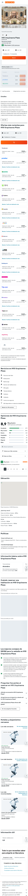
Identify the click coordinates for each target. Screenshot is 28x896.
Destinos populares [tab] (20, 857)
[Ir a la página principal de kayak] (9, 2)
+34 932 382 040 (6, 43)
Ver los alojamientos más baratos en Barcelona (21, 759)
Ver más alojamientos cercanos (22, 727)
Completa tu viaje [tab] (7, 857)
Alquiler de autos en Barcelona (11, 866)
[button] (2, 2)
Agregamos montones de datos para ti (14, 893)
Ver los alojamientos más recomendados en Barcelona (21, 793)
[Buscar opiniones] (15, 447)
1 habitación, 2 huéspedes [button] (10, 54)
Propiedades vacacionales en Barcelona (13, 870)
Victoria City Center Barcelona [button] (8, 812)
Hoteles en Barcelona (9, 868)
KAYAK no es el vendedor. (14, 890)
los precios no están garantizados (13, 885)
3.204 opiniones (15, 45)
